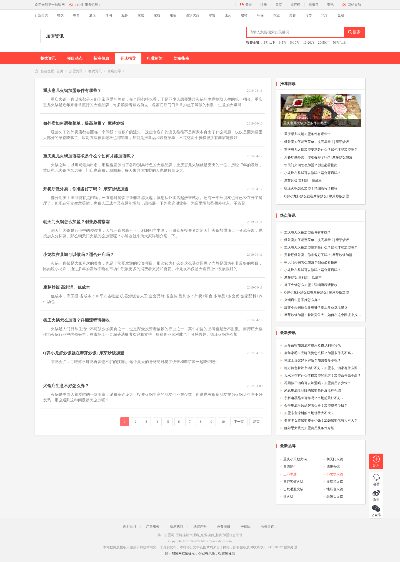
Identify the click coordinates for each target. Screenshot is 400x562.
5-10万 (295, 42)
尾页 (256, 422)
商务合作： (269, 526)
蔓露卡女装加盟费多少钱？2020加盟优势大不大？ (321, 420)
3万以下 (269, 42)
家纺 (157, 15)
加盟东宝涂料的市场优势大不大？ (309, 413)
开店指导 (128, 58)
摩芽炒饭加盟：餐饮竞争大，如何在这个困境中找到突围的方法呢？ (322, 315)
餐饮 (60, 15)
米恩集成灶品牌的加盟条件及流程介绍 (312, 390)
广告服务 (152, 526)
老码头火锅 (334, 497)
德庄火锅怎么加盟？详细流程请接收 (76, 320)
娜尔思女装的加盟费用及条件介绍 (309, 428)
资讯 (330, 5)
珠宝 (276, 15)
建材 (244, 15)
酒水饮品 (192, 15)
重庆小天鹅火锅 (295, 459)
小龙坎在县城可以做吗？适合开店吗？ (78, 254)
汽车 (324, 15)
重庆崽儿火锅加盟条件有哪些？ (72, 90)
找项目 (314, 5)
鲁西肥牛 (290, 467)
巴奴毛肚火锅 (293, 489)
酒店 (92, 15)
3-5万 (283, 42)
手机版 (246, 526)
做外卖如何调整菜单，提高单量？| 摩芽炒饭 (83, 123)
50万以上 (339, 42)
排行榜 (295, 5)
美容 (292, 15)
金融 (341, 15)
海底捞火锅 (334, 482)
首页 (278, 5)
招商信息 (101, 58)
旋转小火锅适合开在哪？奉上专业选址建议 (316, 307)
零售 (212, 15)
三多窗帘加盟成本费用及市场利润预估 (312, 345)
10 (223, 422)
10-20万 (308, 42)
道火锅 (288, 497)
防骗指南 (181, 58)
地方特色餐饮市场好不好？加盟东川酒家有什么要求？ (322, 368)
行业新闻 (154, 58)
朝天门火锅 (334, 459)
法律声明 (200, 526)
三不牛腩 (290, 474)
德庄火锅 (333, 467)
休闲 (108, 15)
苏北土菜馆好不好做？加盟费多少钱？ (312, 360)
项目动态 (74, 58)
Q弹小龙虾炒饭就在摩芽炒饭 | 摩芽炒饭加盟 (83, 353)
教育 (76, 15)
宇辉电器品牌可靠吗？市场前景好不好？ (314, 398)
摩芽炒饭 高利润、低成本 (66, 287)
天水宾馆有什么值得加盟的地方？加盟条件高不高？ (322, 375)
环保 (260, 15)
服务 (124, 15)
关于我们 (129, 526)
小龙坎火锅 (334, 474)
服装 (173, 15)
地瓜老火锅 (334, 489)
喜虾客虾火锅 (293, 482)
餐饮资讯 (48, 58)
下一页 (239, 422)
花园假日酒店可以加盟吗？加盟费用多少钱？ (317, 383)
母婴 (308, 15)
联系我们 (176, 526)
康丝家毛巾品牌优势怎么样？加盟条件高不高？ (319, 353)
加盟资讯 (75, 71)
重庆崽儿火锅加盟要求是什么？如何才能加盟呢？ (89, 156)
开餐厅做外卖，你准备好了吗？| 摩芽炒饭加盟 (85, 189)
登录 (248, 5)
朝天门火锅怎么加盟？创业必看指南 (76, 222)
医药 (228, 15)
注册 (263, 5)
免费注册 (223, 526)
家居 (141, 15)
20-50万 (323, 42)
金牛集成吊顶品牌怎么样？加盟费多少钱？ (316, 405)
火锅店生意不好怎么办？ (66, 386)
